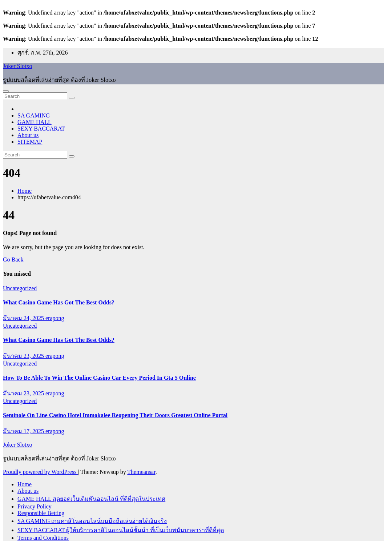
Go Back (13, 259)
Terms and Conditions (43, 538)
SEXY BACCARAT (41, 128)
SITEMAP (29, 142)
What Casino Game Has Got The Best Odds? (58, 302)
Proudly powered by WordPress (40, 472)
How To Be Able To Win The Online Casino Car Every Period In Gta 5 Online (99, 378)
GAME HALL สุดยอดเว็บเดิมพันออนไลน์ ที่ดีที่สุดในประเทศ (91, 499)
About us (28, 135)
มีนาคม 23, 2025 (24, 356)
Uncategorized (20, 288)
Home (24, 191)
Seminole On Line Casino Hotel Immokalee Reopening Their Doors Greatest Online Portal (115, 415)
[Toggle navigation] (6, 91)
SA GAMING (33, 115)
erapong (54, 318)
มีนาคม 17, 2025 (24, 431)
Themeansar (141, 472)
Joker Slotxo (17, 66)
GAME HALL (34, 122)
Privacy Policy (34, 506)
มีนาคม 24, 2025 (24, 318)
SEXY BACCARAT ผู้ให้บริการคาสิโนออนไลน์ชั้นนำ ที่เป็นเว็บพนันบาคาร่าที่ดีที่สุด (120, 530)
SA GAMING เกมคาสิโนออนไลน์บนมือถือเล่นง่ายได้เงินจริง (92, 521)
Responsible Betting (40, 513)
